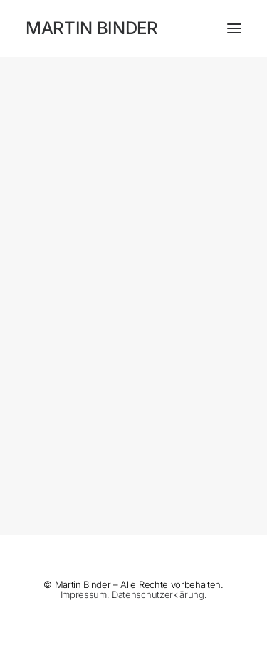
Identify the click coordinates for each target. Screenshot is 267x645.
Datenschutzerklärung (158, 594)
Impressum (84, 594)
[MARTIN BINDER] (133, 28)
